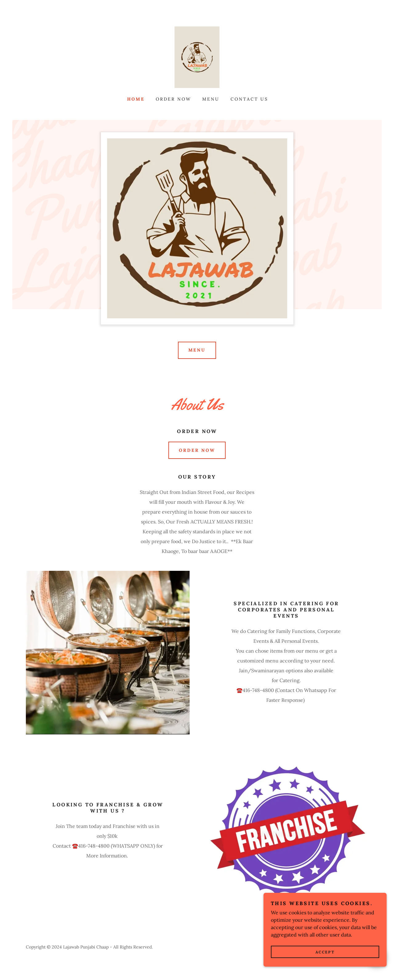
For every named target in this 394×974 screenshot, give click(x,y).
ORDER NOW (197, 450)
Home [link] (136, 99)
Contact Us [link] (249, 99)
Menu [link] (210, 99)
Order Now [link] (173, 99)
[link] (197, 57)
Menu (197, 350)
